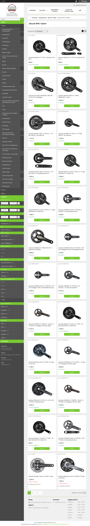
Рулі (3, 106)
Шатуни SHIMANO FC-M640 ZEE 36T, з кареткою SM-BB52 (40, 248)
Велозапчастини (7, 161)
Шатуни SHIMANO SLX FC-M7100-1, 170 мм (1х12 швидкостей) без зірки (71, 363)
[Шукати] (22, 19)
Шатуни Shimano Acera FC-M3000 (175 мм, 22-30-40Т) (71, 477)
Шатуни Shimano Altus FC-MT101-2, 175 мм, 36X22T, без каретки (41, 134)
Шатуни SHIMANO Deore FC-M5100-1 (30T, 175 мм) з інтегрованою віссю (71, 439)
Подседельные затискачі (9, 90)
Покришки (5, 45)
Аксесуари (5, 125)
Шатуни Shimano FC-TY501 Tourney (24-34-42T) (42, 58)
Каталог (42, 10)
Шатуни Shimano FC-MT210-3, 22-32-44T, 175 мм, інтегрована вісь (41, 401)
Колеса (4, 72)
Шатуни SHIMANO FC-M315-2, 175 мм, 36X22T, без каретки (70, 134)
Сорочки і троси (7, 97)
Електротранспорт (7, 175)
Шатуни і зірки (52, 17)
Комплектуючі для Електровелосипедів (8, 133)
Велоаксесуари (6, 157)
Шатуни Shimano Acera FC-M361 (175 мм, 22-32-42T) (41, 363)
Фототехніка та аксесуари (10, 154)
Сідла (3, 109)
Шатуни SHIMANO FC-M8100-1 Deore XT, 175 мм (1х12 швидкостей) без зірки (41, 325)
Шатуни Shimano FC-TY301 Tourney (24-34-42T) (71, 58)
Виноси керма (6, 52)
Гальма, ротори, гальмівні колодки (9, 114)
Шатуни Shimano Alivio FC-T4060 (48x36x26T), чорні (68, 96)
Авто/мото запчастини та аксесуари (9, 149)
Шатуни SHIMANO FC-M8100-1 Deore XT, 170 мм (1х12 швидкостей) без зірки (71, 401)
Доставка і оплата (55, 10)
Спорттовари (6, 168)
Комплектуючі (6, 122)
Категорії (34, 17)
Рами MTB (5, 93)
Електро (4, 138)
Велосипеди (5, 34)
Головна (32, 10)
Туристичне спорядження (9, 145)
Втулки (4, 65)
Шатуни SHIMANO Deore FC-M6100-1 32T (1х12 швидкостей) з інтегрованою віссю (41, 286)
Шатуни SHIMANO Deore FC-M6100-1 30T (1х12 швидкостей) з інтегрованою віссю (71, 248)
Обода (4, 79)
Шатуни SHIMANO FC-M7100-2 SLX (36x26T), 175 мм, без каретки (69, 286)
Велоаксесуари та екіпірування (7, 30)
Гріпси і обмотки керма (9, 68)
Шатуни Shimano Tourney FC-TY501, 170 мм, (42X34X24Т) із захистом (41, 439)
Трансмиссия (6, 41)
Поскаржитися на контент (47, 524)
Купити (42, 68)
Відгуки (3, 193)
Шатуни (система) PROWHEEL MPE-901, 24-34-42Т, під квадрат (41, 96)
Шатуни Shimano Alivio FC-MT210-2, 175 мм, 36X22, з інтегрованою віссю (41, 172)
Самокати (5, 38)
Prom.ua (54, 522)
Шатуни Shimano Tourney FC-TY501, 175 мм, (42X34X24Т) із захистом (70, 325)
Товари (3, 25)
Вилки (4, 61)
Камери (4, 49)
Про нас (3, 190)
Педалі (4, 83)
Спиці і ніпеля (6, 75)
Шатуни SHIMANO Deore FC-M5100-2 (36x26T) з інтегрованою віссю (70, 210)
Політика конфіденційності (62, 524)
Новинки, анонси (7, 141)
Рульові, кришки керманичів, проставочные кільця (10, 101)
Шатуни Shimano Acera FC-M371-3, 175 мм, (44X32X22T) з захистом (71, 172)
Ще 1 (3, 299)
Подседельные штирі (8, 86)
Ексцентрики (6, 118)
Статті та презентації (69, 10)
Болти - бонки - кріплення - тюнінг (10, 56)
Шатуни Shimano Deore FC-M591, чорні (41, 476)
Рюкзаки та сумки (7, 179)
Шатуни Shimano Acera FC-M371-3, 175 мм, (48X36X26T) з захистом (42, 210)
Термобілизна (6, 165)
